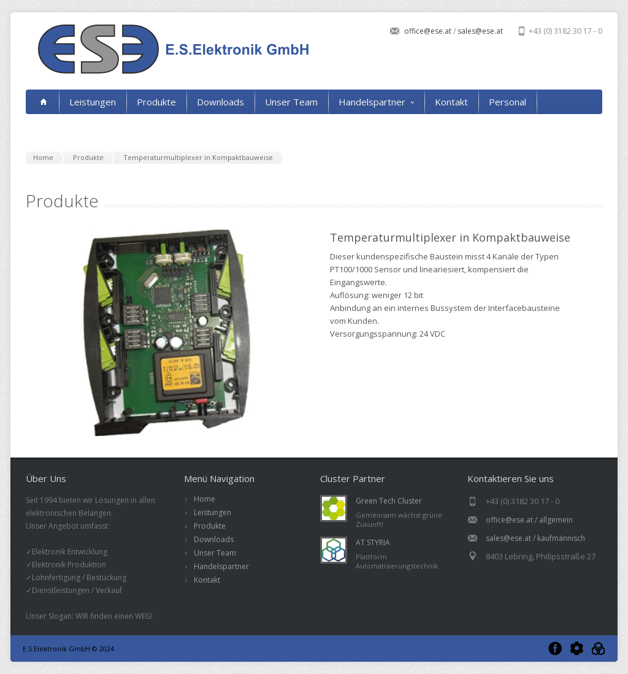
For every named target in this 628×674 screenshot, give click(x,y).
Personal (507, 102)
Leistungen (92, 102)
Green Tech (577, 648)
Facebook (555, 648)
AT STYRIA (373, 542)
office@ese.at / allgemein (529, 520)
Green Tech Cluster (389, 501)
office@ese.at (428, 31)
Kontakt (451, 102)
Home (204, 499)
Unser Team (291, 102)
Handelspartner (376, 102)
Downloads (220, 102)
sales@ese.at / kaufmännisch (535, 538)
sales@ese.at (479, 31)
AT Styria (598, 648)
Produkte (156, 102)
